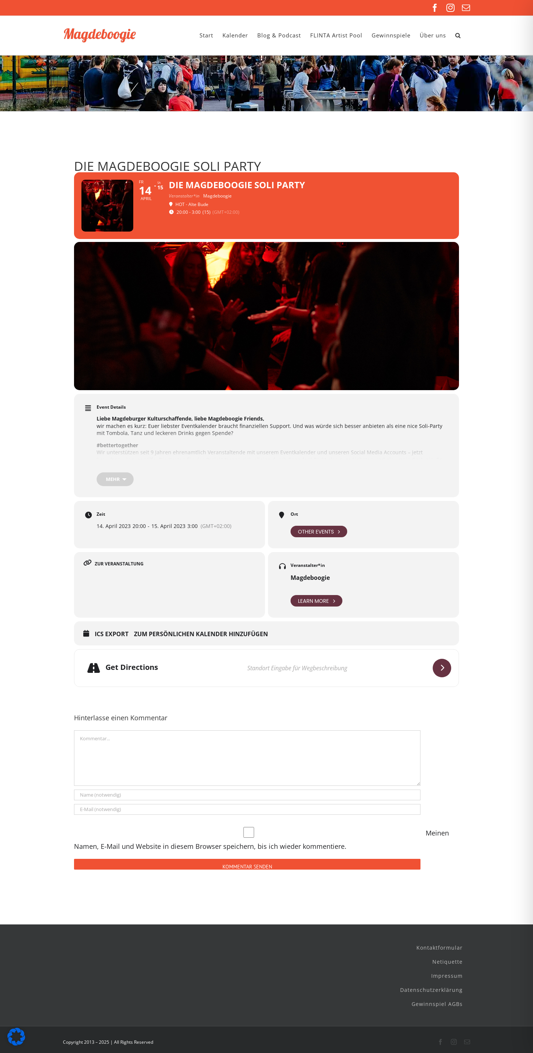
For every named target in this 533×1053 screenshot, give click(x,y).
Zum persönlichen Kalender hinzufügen (201, 634)
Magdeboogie (310, 578)
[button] (458, 35)
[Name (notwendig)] (247, 795)
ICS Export (111, 634)
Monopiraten (338, 467)
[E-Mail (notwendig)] (247, 809)
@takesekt (414, 467)
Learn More (316, 600)
